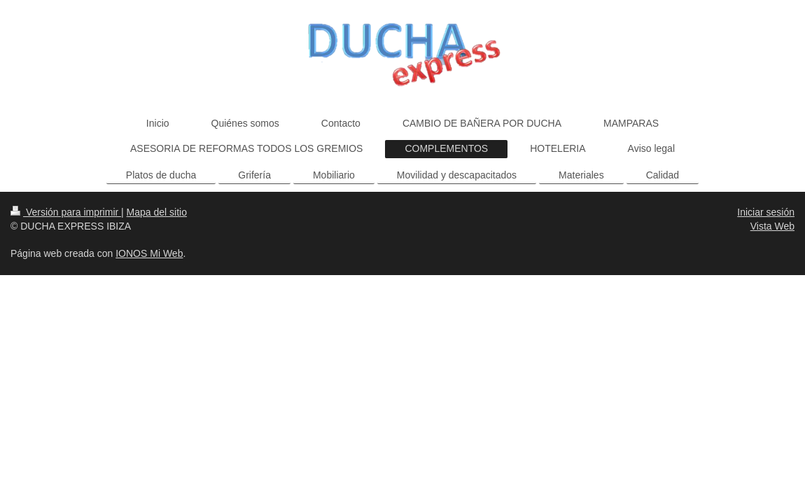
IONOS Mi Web (149, 253)
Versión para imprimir (65, 212)
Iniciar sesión (765, 212)
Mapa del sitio (157, 212)
